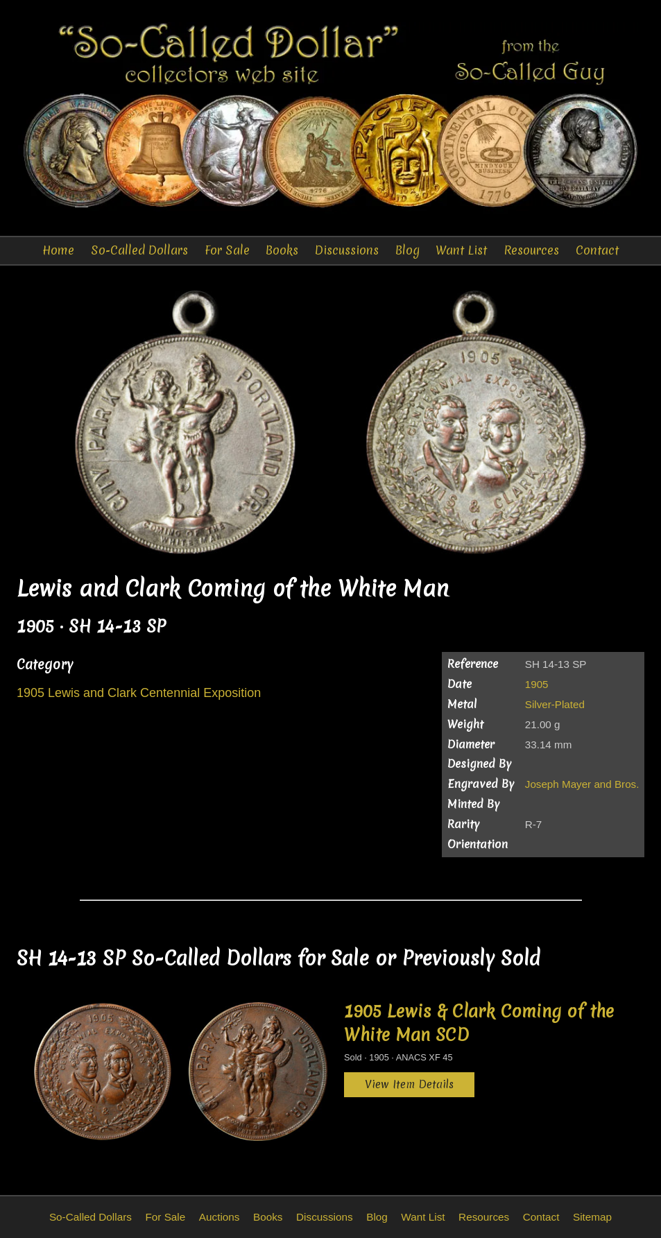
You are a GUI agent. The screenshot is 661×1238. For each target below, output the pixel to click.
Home (58, 250)
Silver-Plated (555, 704)
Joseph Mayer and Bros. (582, 784)
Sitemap (592, 1217)
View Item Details (409, 1084)
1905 (537, 684)
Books (282, 250)
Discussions (347, 250)
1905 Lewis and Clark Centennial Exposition (139, 693)
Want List (461, 250)
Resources (531, 250)
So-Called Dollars (139, 250)
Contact (597, 250)
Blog (407, 250)
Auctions (219, 1217)
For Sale (227, 250)
